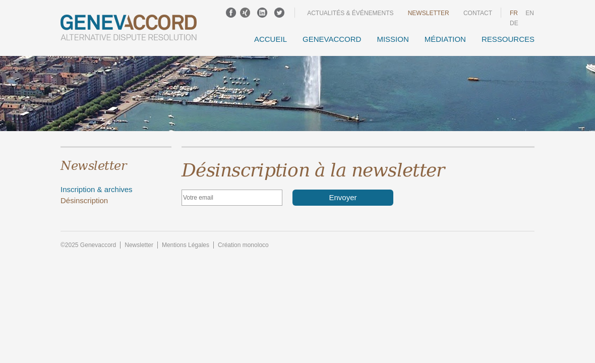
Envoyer (342, 197)
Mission (392, 39)
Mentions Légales (185, 245)
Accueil (270, 39)
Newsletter (428, 13)
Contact (477, 13)
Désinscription (84, 200)
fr (514, 13)
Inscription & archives (97, 189)
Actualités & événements (350, 13)
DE (514, 23)
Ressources (508, 39)
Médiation (445, 39)
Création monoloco (243, 245)
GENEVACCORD (332, 39)
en (529, 13)
